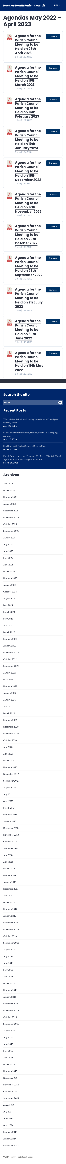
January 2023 (9, 645)
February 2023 (10, 639)
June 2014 (8, 1118)
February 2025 (10, 578)
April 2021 (8, 706)
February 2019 (10, 814)
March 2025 (9, 571)
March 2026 (9, 490)
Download (53, 36)
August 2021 (9, 699)
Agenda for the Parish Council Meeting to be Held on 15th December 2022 (28, 171)
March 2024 (9, 612)
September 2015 (11, 1023)
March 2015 (9, 1064)
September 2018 (11, 848)
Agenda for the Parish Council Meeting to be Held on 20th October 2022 (28, 234)
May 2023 (8, 618)
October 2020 (10, 740)
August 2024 (9, 598)
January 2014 (9, 1138)
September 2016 (11, 942)
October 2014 (10, 1091)
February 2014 (10, 1132)
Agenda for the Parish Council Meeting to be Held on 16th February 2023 (28, 108)
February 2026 (10, 497)
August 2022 (9, 672)
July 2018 (8, 855)
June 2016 (8, 963)
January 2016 (9, 996)
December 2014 (10, 1077)
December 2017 (10, 888)
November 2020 (11, 733)
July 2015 (8, 1037)
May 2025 (8, 558)
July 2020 (8, 747)
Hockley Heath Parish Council (24, 5)
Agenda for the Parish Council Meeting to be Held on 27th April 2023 (28, 44)
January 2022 (9, 693)
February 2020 (10, 767)
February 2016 (10, 990)
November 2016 (11, 929)
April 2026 (8, 483)
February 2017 (10, 909)
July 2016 (8, 956)
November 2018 (11, 834)
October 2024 (10, 591)
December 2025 (10, 510)
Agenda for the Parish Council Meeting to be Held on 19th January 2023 (28, 139)
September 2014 (11, 1098)
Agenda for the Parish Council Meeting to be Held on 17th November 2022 (28, 203)
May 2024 (8, 605)
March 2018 (9, 868)
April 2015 (8, 1057)
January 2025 (9, 585)
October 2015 (10, 1017)
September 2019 (11, 780)
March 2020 (9, 760)
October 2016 (10, 936)
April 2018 (8, 861)
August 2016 (9, 949)
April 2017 (8, 895)
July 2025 (8, 544)
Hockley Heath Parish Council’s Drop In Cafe (24, 446)
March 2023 (9, 632)
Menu (57, 5)
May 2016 (8, 969)
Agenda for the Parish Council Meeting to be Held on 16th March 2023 (28, 76)
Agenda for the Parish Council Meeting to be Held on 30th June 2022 (28, 330)
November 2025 (11, 517)
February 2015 (10, 1071)
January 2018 (9, 882)
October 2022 (10, 659)
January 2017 (9, 915)
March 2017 (9, 902)
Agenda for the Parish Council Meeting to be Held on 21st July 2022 (29, 298)
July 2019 (8, 794)
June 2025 (8, 551)
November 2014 (11, 1084)
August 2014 (9, 1104)
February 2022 (10, 686)
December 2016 (10, 922)
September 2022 (11, 666)
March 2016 (9, 983)
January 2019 (9, 821)
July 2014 (8, 1111)
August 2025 (9, 537)
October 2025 (10, 524)
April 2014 (8, 1125)
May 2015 (8, 1050)
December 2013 (10, 1145)
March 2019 (9, 807)
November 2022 (11, 652)
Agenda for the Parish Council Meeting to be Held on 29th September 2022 (28, 266)
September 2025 (11, 530)
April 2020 (8, 753)
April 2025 (8, 564)
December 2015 (10, 1003)
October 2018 (10, 841)
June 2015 (8, 1044)
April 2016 (8, 976)
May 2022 (8, 679)
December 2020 (10, 726)
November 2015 (11, 1010)
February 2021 (10, 720)
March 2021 (9, 713)
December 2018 (10, 828)
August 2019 (9, 787)
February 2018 (10, 875)
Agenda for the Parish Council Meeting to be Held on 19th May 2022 (29, 361)
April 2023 (8, 625)
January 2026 (9, 503)
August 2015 (9, 1030)
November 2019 (11, 774)
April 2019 (8, 801)
